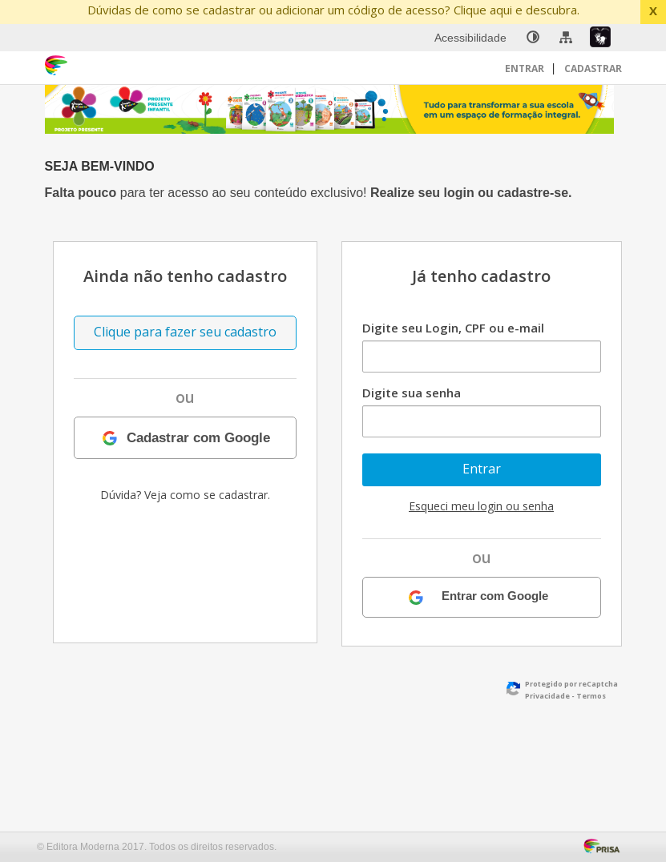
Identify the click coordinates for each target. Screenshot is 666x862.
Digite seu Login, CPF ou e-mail (453, 328)
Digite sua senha (411, 393)
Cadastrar (593, 68)
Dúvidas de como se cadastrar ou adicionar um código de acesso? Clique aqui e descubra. (333, 10)
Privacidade (547, 696)
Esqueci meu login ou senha (481, 506)
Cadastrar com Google (198, 437)
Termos (591, 696)
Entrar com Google (495, 596)
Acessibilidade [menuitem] (470, 37)
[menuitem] (533, 37)
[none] (533, 37)
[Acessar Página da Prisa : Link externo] (604, 844)
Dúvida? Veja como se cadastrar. (185, 494)
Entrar (526, 68)
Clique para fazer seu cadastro (185, 331)
